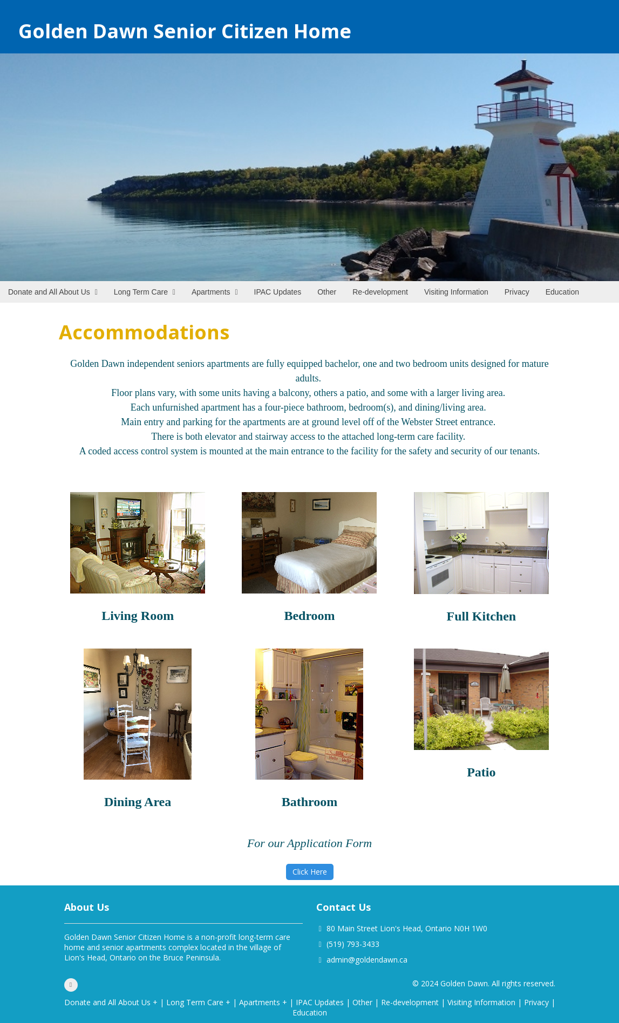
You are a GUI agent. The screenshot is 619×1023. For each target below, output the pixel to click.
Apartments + (263, 1002)
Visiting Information (481, 1002)
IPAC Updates (320, 1002)
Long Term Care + (198, 1002)
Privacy (536, 1002)
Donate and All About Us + (111, 1002)
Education (310, 1012)
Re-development (410, 1002)
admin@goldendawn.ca (366, 959)
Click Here (310, 872)
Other (362, 1002)
